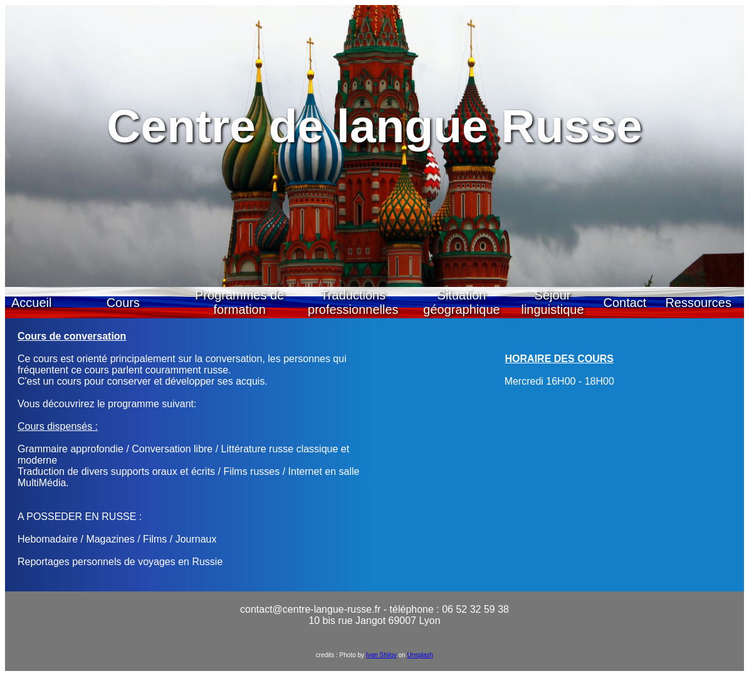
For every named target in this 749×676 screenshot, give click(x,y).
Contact (624, 302)
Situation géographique (461, 302)
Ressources (698, 302)
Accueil (31, 302)
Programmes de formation (239, 302)
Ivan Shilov (381, 655)
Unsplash (420, 655)
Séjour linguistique (552, 302)
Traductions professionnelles (353, 302)
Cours (123, 302)
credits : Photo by (341, 655)
